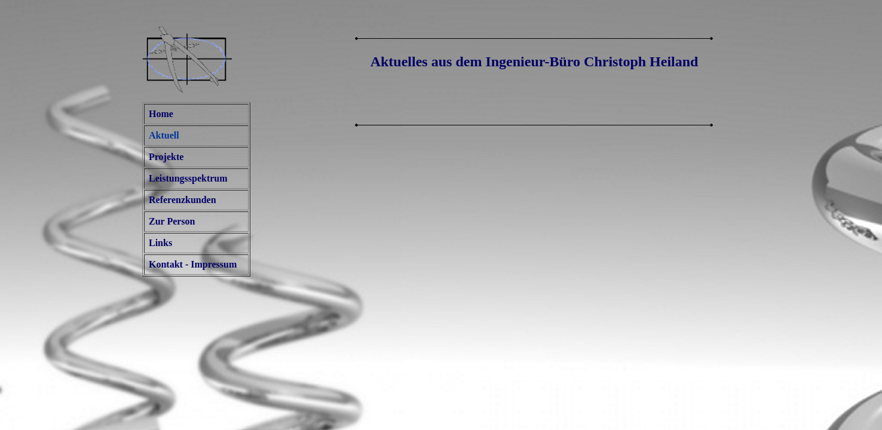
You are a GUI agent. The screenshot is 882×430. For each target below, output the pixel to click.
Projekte (166, 157)
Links (160, 243)
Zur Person (172, 221)
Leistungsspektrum (188, 178)
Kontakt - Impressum (193, 264)
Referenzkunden (182, 200)
